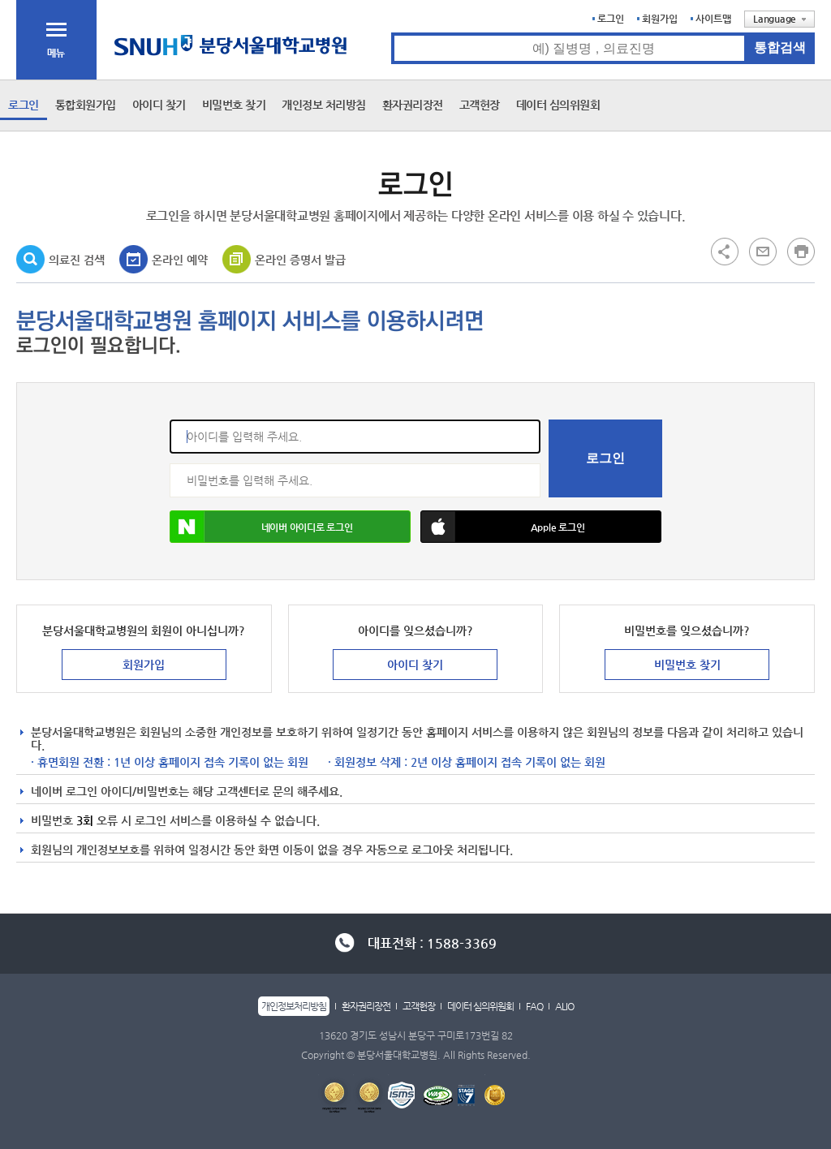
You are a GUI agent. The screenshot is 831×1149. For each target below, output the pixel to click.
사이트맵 (713, 18)
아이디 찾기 (159, 104)
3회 (84, 820)
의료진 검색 (77, 259)
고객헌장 (479, 104)
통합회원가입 (85, 104)
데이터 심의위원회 (558, 104)
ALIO (564, 1006)
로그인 (610, 18)
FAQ (534, 1006)
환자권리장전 (412, 104)
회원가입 (660, 18)
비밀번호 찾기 (234, 104)
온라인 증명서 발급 (300, 259)
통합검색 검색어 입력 (391, 32)
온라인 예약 (180, 259)
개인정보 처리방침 (324, 104)
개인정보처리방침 (293, 1006)
